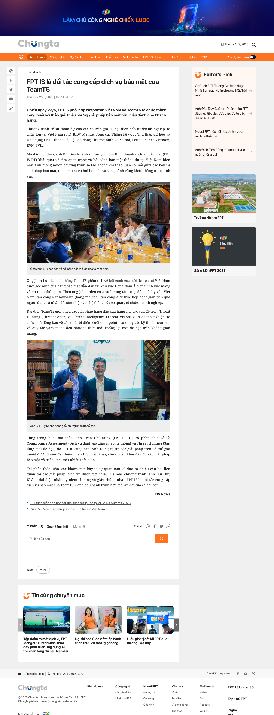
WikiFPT (205, 701)
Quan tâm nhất (57, 526)
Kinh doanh (37, 57)
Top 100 (185, 57)
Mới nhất (79, 526)
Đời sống (148, 689)
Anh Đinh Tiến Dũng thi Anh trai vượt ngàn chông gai (223, 152)
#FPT (43, 561)
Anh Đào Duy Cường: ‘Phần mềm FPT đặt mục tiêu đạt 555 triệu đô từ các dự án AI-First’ (223, 113)
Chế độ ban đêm (241, 57)
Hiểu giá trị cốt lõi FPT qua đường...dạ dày (147, 632)
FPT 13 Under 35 (162, 57)
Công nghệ (58, 57)
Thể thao (117, 57)
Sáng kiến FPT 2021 (209, 271)
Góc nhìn (148, 695)
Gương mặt (149, 683)
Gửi (162, 538)
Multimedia (136, 57)
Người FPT (80, 57)
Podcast (205, 695)
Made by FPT (123, 689)
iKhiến (175, 683)
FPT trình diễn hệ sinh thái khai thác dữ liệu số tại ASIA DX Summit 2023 (80, 503)
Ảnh (202, 689)
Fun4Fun (177, 689)
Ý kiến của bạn (98, 538)
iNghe (202, 57)
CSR (215, 57)
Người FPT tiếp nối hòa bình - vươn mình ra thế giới (223, 134)
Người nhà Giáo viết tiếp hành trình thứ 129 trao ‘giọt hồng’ (98, 632)
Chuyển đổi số (123, 683)
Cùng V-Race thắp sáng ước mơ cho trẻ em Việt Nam (67, 509)
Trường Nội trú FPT (209, 218)
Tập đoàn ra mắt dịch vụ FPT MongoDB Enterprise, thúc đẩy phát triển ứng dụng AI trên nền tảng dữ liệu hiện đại (45, 636)
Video (203, 683)
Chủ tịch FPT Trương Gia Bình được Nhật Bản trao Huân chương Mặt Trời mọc (223, 90)
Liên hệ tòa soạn (31, 664)
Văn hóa (98, 57)
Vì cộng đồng (180, 695)
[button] (176, 615)
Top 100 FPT (237, 690)
